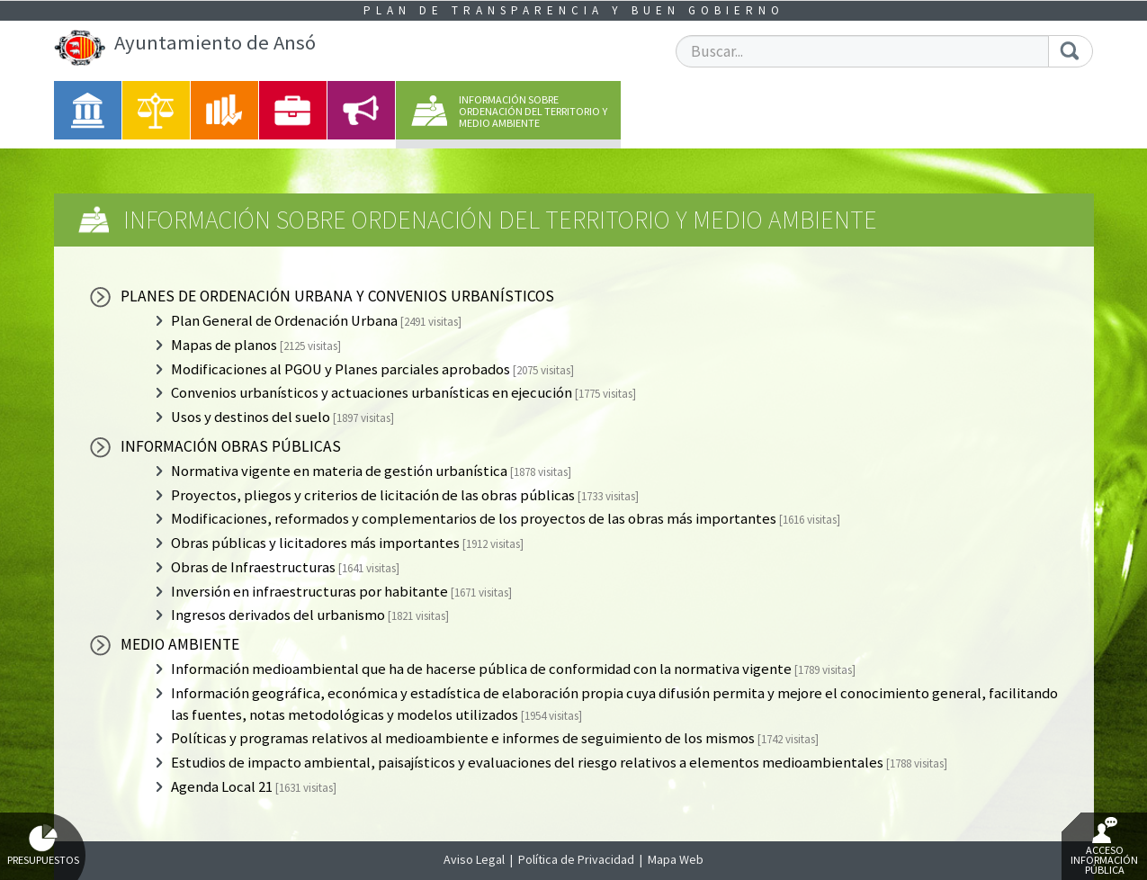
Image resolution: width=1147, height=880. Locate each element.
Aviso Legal (474, 859)
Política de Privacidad (576, 859)
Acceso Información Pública (1104, 846)
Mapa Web (675, 859)
